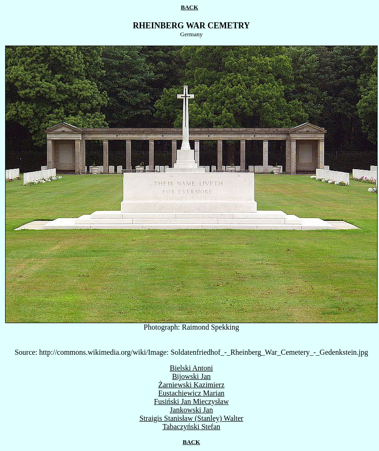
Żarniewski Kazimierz (191, 385)
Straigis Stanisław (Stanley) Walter (191, 418)
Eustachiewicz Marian (191, 393)
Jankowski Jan (191, 410)
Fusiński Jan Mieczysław (191, 401)
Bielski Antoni (191, 368)
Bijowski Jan (191, 376)
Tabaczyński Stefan (192, 427)
